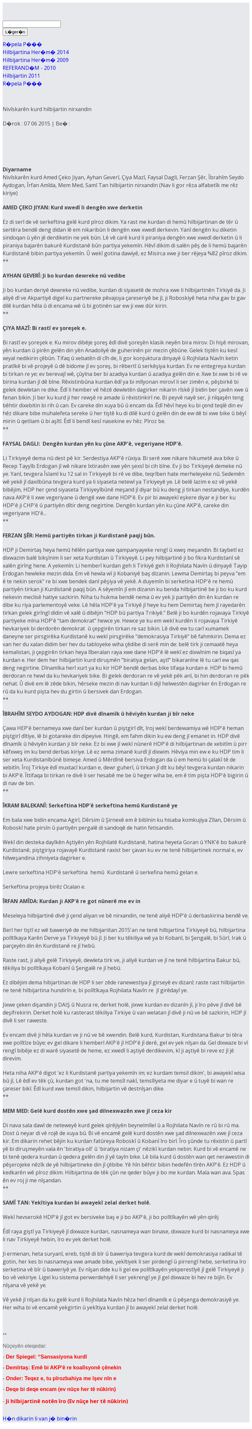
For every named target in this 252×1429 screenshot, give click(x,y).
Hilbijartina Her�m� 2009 (36, 60)
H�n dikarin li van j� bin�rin (40, 1418)
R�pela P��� (22, 44)
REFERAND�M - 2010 (29, 67)
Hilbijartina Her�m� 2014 (36, 52)
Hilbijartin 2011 (21, 75)
